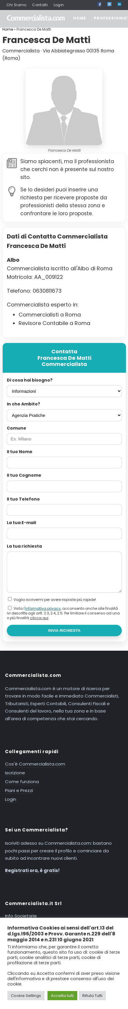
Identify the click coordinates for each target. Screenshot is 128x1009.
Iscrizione (15, 773)
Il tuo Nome (19, 452)
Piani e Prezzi (19, 790)
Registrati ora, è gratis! (32, 870)
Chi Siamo (16, 4)
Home (7, 29)
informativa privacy (43, 608)
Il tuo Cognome (24, 475)
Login (59, 4)
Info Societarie (21, 916)
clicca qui (39, 617)
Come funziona (22, 781)
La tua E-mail (21, 523)
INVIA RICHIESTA (64, 630)
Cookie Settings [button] (26, 995)
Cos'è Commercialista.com (35, 764)
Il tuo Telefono (23, 499)
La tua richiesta (24, 546)
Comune (16, 428)
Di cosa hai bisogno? (29, 380)
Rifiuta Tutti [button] (92, 995)
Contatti (39, 4)
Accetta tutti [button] (62, 995)
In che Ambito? (23, 404)
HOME (79, 18)
